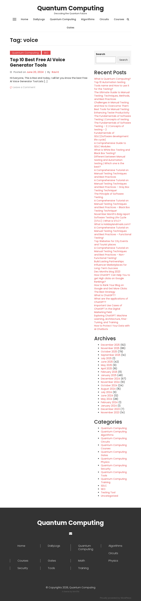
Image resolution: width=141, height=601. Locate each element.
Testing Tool (108, 492)
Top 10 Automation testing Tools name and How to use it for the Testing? (111, 85)
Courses (119, 19)
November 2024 (110, 382)
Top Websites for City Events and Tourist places (111, 242)
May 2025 (106, 365)
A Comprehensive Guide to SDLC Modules (110, 144)
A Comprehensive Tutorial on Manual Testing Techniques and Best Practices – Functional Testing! (112, 232)
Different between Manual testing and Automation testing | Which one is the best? (109, 161)
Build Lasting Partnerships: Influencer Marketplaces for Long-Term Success (110, 265)
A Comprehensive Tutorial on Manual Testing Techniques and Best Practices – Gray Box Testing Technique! (111, 185)
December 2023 (110, 409)
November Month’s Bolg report (112, 214)
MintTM (76, 591)
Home (24, 19)
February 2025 (109, 372)
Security (23, 568)
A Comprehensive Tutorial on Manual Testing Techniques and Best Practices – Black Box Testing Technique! (112, 205)
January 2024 (109, 405)
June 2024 (107, 395)
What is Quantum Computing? (112, 78)
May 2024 (106, 399)
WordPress (126, 597)
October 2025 (109, 351)
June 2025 (107, 361)
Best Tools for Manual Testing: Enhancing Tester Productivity (111, 111)
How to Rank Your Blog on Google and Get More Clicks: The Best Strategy (110, 288)
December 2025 (110, 344)
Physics (113, 560)
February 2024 (109, 402)
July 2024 (106, 392)
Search (100, 54)
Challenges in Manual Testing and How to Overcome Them (111, 104)
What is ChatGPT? (105, 295)
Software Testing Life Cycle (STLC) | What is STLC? (110, 219)
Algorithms (88, 19)
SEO (46, 52)
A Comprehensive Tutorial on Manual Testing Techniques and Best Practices (111, 173)
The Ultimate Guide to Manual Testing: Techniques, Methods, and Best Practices (112, 96)
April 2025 (106, 368)
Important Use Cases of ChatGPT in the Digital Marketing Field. (108, 309)
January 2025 (109, 375)
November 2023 (110, 412)
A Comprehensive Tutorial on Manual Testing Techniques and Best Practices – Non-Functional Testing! (111, 253)
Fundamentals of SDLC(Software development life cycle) (111, 136)
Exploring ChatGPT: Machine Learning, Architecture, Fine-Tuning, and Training (110, 319)
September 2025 (110, 355)
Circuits (104, 19)
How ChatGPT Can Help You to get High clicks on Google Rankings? (112, 278)
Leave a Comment (24, 87)
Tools (51, 568)
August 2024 (108, 388)
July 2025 (106, 358)
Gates (70, 27)
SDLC (104, 485)
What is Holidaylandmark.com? (112, 224)
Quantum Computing (70, 8)
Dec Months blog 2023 (107, 271)
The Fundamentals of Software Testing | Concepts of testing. (112, 117)
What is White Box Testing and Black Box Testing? (112, 151)
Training (83, 568)
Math (81, 560)
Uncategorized (109, 496)
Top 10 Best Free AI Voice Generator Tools (37, 62)
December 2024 (110, 378)
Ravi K (55, 72)
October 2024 (109, 385)
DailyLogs (39, 19)
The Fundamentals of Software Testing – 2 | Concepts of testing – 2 (112, 126)
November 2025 (110, 348)
